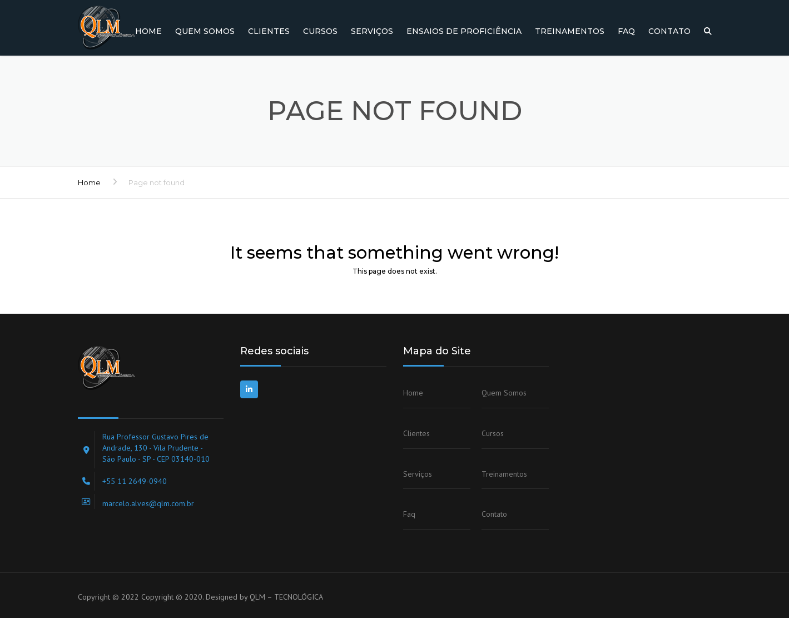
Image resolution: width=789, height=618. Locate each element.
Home (148, 31)
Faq (626, 31)
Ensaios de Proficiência (464, 31)
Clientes (269, 31)
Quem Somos (205, 31)
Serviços (372, 31)
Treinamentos (569, 31)
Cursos (320, 31)
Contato (669, 31)
